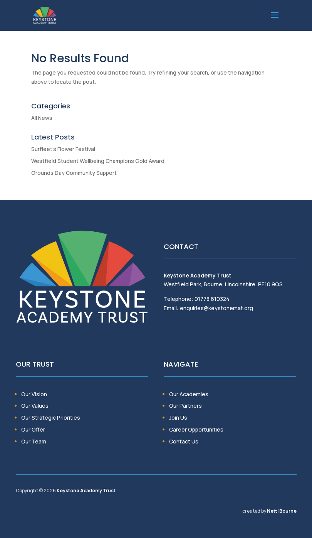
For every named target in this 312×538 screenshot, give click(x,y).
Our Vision (34, 394)
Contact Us (183, 441)
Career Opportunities (196, 429)
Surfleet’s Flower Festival (63, 149)
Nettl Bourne (282, 511)
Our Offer (33, 429)
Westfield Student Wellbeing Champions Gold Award (97, 160)
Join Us (178, 417)
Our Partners (185, 405)
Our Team (33, 441)
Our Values (35, 405)
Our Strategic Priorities (50, 417)
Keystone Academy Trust (86, 490)
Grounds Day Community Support (74, 172)
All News (41, 117)
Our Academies (188, 394)
